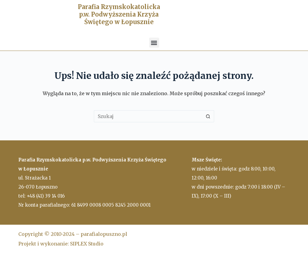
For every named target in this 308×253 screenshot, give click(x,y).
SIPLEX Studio (86, 244)
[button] (154, 43)
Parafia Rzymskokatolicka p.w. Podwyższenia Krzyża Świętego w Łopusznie (119, 14)
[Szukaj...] (148, 116)
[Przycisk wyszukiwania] (208, 116)
